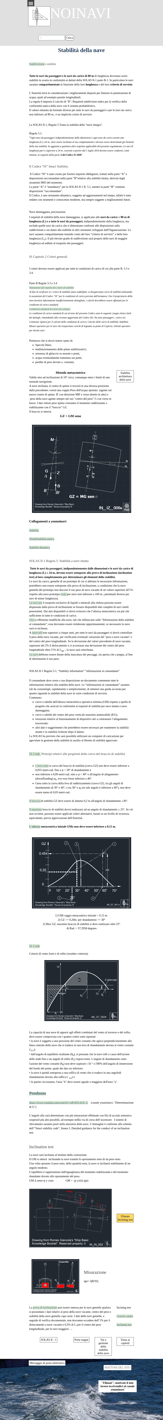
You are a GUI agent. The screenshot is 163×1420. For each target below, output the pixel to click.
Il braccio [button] (35, 800)
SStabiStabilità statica (41, 538)
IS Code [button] (34, 946)
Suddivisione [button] (37, 64)
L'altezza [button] (34, 826)
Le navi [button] (34, 654)
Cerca (69, 37)
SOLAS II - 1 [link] (48, 1339)
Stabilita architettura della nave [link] (125, 376)
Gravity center (125, 1316)
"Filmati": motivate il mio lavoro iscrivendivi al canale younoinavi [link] (118, 1386)
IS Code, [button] (35, 754)
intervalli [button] (37, 632)
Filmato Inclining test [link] (125, 1218)
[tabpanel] (81, 89)
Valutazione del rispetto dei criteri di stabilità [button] (51, 287)
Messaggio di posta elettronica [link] (47, 1363)
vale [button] (64, 594)
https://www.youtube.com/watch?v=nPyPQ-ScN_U (58, 1102)
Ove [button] (32, 619)
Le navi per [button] (35, 602)
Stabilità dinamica (39, 547)
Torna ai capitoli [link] (125, 1341)
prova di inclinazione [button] (45, 1307)
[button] (37, 1093)
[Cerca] (52, 37)
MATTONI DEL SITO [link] (118, 1367)
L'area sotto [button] (42, 765)
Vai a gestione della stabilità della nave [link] (103, 1346)
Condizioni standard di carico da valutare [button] (49, 309)
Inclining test (124, 1324)
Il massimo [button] (35, 809)
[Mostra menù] (30, 3)
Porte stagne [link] (81, 1339)
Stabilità (34, 530)
